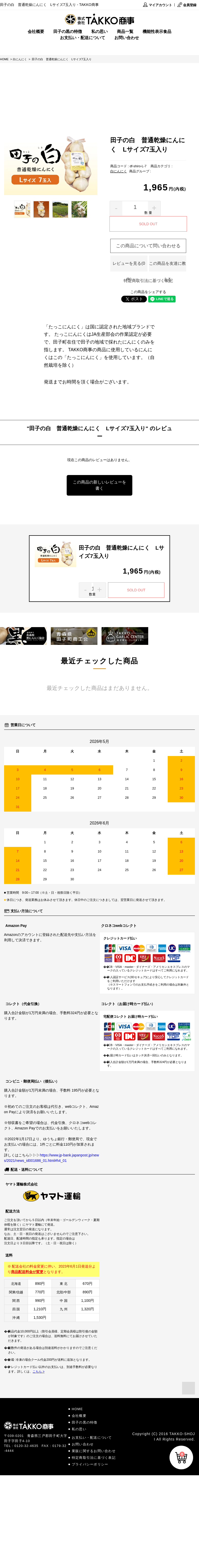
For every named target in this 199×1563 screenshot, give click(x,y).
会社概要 (36, 31)
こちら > (38, 1371)
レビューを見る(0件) (129, 266)
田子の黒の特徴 (67, 31)
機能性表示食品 (157, 31)
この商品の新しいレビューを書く (99, 485)
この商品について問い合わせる (148, 245)
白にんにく (20, 59)
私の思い (99, 31)
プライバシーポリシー (90, 1464)
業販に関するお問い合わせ (94, 1451)
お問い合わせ (126, 38)
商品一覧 (125, 31)
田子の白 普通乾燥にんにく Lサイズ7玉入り (61, 59)
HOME (4, 59)
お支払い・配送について (82, 38)
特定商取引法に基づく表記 (148, 280)
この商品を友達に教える (167, 266)
